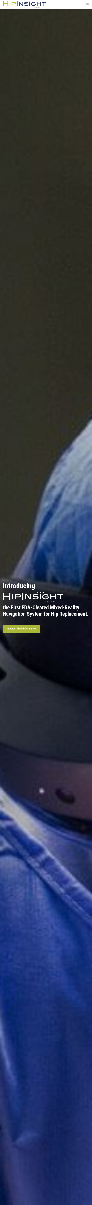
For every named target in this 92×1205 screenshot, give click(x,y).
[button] (87, 4)
